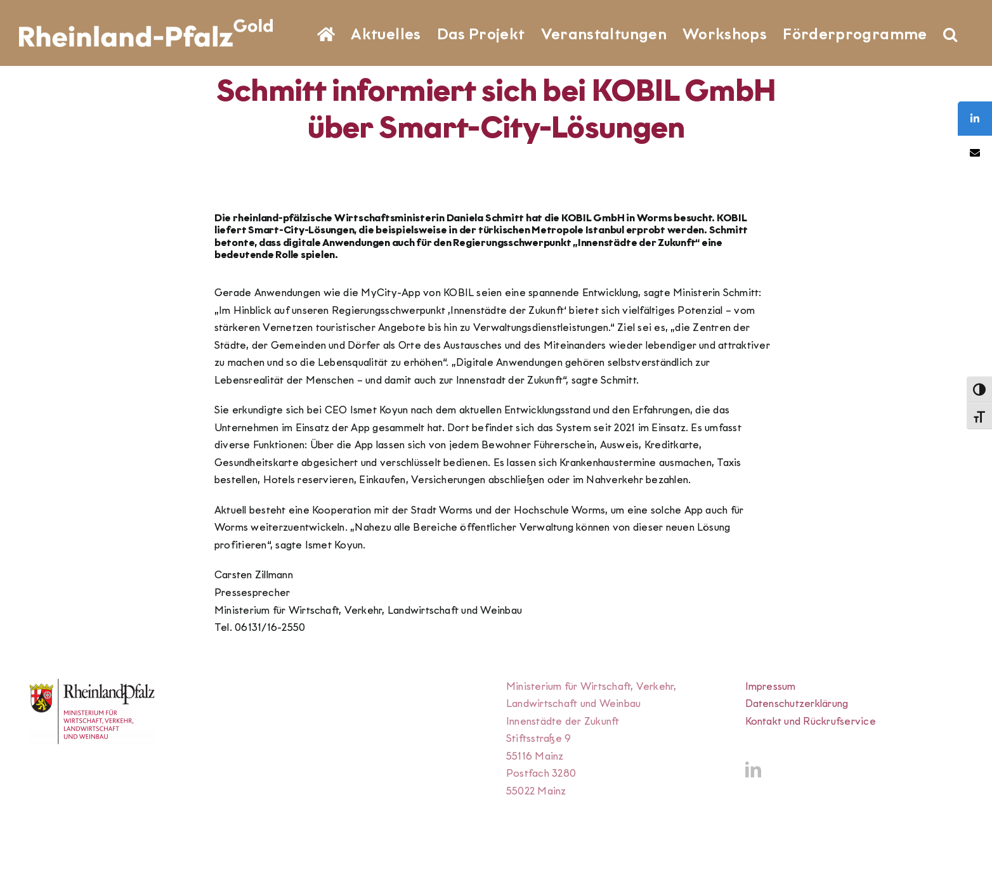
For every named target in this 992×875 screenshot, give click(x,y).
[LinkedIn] (753, 769)
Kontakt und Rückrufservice (810, 721)
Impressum (770, 686)
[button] (950, 33)
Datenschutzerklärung (797, 703)
